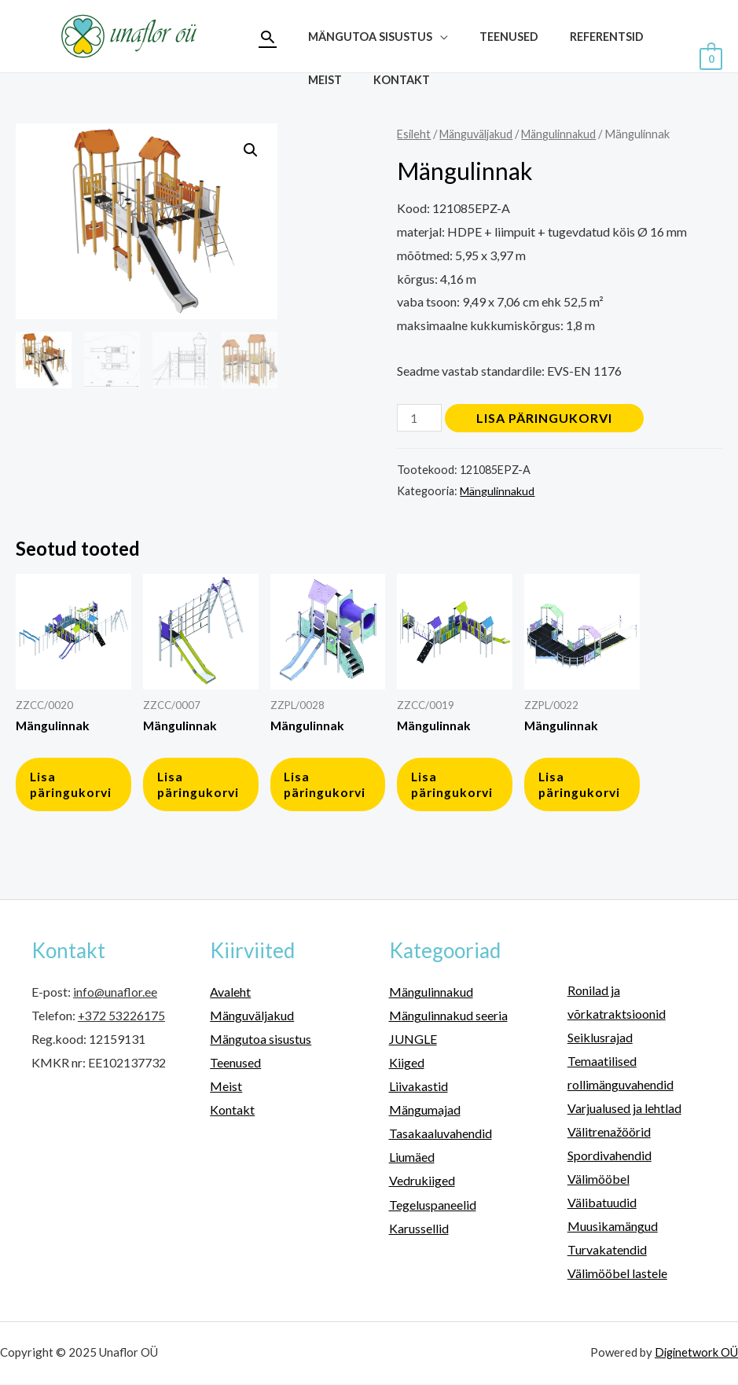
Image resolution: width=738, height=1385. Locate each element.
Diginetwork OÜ (695, 1353)
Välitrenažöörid (609, 1134)
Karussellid (419, 1229)
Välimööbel (598, 1181)
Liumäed (412, 1159)
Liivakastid (418, 1089)
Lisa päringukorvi (546, 417)
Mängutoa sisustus (260, 1043)
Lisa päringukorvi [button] (73, 787)
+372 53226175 (122, 1019)
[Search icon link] (268, 37)
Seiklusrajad (600, 1041)
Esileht (414, 134)
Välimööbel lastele (617, 1275)
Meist (499, 57)
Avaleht (230, 996)
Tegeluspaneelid (432, 1206)
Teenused (332, 57)
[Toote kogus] (419, 418)
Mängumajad (425, 1113)
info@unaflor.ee (115, 996)
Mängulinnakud (565, 134)
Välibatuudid (602, 1205)
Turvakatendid (607, 1251)
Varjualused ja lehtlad (624, 1111)
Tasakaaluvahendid (440, 1137)
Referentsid (422, 57)
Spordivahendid (609, 1158)
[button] (251, 150)
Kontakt (566, 57)
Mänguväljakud (479, 134)
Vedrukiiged (422, 1183)
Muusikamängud (612, 1228)
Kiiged (406, 1067)
